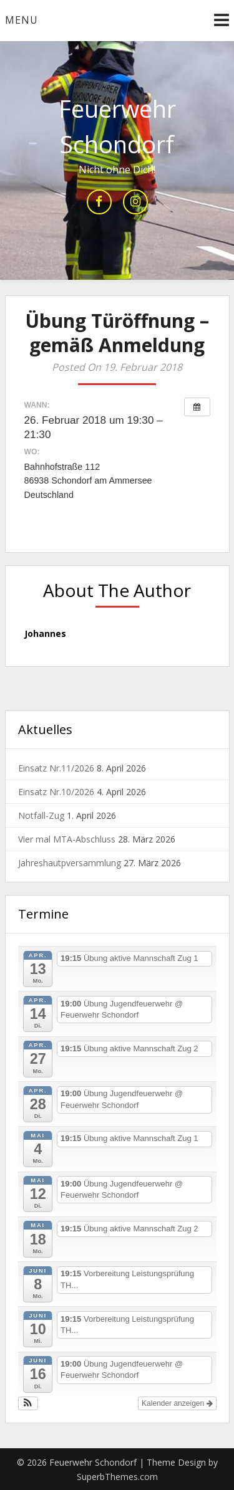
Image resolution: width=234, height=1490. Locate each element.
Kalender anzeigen (177, 1403)
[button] (28, 1403)
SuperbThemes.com (117, 1477)
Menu (21, 20)
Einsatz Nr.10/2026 (56, 792)
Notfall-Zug (41, 815)
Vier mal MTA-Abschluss (66, 839)
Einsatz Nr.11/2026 (56, 768)
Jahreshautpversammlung (69, 863)
